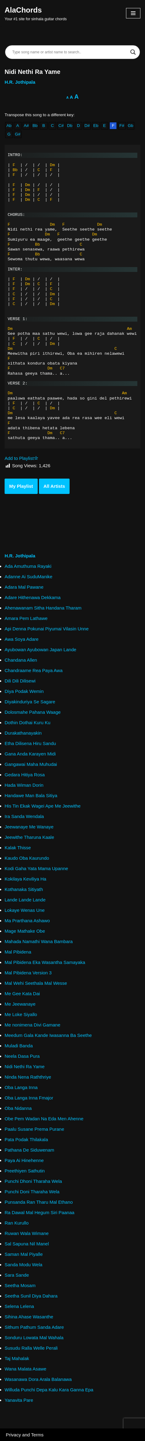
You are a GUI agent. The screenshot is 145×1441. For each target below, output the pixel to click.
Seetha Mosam (20, 1285)
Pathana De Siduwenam (29, 1149)
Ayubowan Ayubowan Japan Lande (40, 649)
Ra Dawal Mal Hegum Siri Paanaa (39, 1212)
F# (122, 125)
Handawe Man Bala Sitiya (31, 795)
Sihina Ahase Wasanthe (29, 1316)
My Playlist (21, 486)
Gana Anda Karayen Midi (30, 753)
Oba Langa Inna (21, 1087)
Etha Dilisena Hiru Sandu (30, 743)
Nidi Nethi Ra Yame (24, 1066)
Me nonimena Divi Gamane (32, 1024)
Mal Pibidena (18, 951)
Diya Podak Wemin (24, 691)
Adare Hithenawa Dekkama (33, 597)
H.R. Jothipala (20, 82)
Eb (95, 125)
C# (61, 125)
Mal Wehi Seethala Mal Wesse (36, 983)
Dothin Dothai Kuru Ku (27, 722)
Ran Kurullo (17, 1222)
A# (26, 125)
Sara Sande (17, 1275)
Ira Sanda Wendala (24, 816)
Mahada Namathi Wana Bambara (39, 941)
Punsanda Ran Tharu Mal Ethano (39, 1202)
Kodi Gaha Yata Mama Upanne (36, 868)
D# (87, 125)
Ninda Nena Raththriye (28, 1077)
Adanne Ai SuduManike (28, 576)
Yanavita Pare (19, 1400)
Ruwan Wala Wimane (27, 1233)
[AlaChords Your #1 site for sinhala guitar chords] (36, 13)
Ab (9, 125)
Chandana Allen (21, 660)
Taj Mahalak (17, 1358)
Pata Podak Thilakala (26, 1139)
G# (17, 134)
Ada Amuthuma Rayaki (28, 566)
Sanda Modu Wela (23, 1264)
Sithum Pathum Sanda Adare (34, 1327)
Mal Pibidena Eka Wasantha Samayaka (45, 962)
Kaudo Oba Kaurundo (27, 858)
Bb (35, 125)
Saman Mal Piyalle (24, 1254)
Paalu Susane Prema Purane (34, 1129)
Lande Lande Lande (25, 899)
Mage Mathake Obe (25, 931)
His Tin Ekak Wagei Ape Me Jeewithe (43, 805)
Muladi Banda (19, 1045)
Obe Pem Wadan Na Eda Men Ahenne (44, 1118)
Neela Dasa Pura (22, 1056)
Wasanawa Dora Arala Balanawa (38, 1379)
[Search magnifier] (133, 52)
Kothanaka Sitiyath (24, 889)
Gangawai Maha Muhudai (31, 764)
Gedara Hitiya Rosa (25, 774)
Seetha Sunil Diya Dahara (31, 1295)
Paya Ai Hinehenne (24, 1160)
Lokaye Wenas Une (25, 910)
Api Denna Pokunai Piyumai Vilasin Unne (47, 628)
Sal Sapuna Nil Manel (27, 1243)
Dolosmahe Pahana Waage (33, 712)
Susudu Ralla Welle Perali (31, 1348)
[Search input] (69, 52)
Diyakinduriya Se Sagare (30, 701)
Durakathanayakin (23, 733)
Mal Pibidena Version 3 (28, 972)
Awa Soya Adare (22, 639)
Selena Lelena (19, 1306)
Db (69, 125)
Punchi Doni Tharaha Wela (32, 1191)
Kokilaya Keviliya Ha (25, 878)
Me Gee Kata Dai (22, 993)
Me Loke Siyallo (21, 1014)
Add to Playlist (21, 458)
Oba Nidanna (18, 1108)
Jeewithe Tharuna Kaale (29, 837)
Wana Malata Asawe (25, 1368)
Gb (130, 125)
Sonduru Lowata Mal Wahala (34, 1337)
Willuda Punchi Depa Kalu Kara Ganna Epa (49, 1389)
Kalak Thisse (18, 847)
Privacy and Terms (25, 1434)
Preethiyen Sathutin (25, 1170)
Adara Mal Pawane (24, 587)
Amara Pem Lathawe (26, 618)
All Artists (54, 486)
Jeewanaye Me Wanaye (29, 826)
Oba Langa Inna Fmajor (29, 1097)
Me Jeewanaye (20, 1004)
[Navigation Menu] (133, 13)
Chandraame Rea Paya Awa (34, 670)
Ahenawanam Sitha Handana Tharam (43, 607)
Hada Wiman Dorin (24, 785)
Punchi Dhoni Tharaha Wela (33, 1181)
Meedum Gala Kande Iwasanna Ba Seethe (48, 1035)
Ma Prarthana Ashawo (27, 920)
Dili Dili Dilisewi (20, 680)
